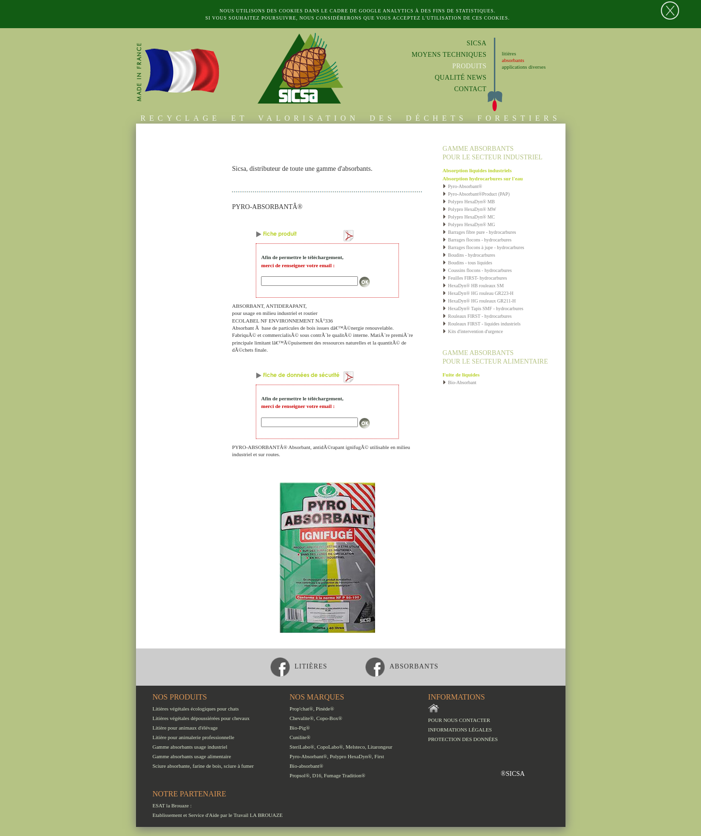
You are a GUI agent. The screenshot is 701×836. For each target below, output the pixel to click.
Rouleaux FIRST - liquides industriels (481, 323)
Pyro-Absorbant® (462, 186)
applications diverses (524, 67)
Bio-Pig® (300, 728)
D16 (316, 775)
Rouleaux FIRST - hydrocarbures (477, 316)
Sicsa (477, 43)
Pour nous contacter (459, 720)
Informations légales (460, 729)
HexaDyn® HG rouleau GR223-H (477, 293)
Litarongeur (379, 747)
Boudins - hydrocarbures (468, 255)
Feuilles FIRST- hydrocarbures (474, 278)
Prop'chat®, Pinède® (312, 708)
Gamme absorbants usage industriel (190, 747)
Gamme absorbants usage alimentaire (192, 756)
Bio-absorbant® (307, 766)
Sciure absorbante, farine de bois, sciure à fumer (203, 766)
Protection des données (463, 739)
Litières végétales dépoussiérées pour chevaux (201, 718)
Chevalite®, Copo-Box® (316, 718)
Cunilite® (300, 737)
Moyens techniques (448, 54)
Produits (469, 66)
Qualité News (461, 77)
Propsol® (300, 775)
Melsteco (355, 747)
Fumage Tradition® (345, 775)
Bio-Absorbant (459, 382)
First (379, 756)
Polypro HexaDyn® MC (468, 216)
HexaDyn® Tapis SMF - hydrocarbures (482, 308)
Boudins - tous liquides (467, 262)
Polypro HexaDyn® (351, 756)
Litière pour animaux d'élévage (185, 728)
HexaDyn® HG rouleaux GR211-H (478, 300)
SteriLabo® (302, 747)
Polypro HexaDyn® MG (468, 224)
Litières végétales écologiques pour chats (196, 708)
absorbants (513, 60)
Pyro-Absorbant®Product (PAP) (476, 194)
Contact (470, 89)
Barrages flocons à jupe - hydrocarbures (483, 247)
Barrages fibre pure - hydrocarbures (479, 232)
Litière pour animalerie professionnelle (193, 737)
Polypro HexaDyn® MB (468, 201)
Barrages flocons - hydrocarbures (477, 239)
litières (509, 53)
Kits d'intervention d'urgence (472, 331)
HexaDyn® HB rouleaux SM (472, 285)
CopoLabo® (330, 747)
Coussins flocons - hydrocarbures (477, 270)
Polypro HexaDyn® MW (469, 209)
